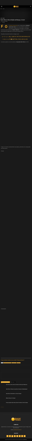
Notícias (3, 18)
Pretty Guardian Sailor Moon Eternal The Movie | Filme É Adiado (17, 402)
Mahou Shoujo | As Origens (10, 398)
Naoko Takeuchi (14, 362)
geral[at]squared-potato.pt (17, 429)
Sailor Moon (18, 362)
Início (1, 8)
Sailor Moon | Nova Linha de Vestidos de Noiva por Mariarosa (16, 384)
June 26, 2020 (24, 39)
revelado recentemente (13, 25)
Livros (3, 8)
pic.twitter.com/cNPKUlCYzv (22, 36)
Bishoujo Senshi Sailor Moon (7, 362)
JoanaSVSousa (25, 439)
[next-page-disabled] (3, 407)
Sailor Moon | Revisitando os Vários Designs (13, 393)
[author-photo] (16, 373)
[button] (30, 6)
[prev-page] (1, 407)
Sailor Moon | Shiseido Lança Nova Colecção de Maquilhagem (16, 389)
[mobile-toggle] (1, 6)
